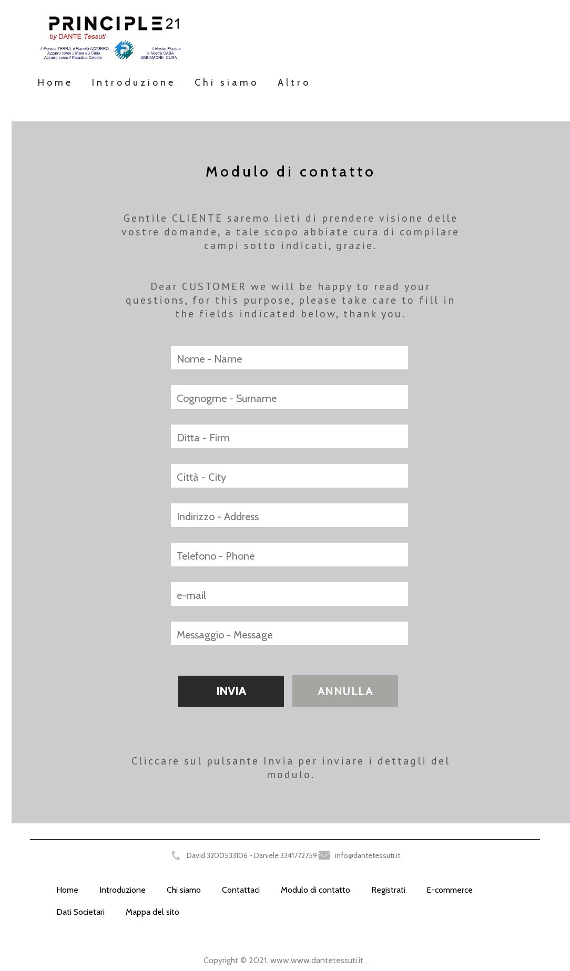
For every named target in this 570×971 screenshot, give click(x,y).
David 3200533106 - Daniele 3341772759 (252, 855)
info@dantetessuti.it (367, 855)
